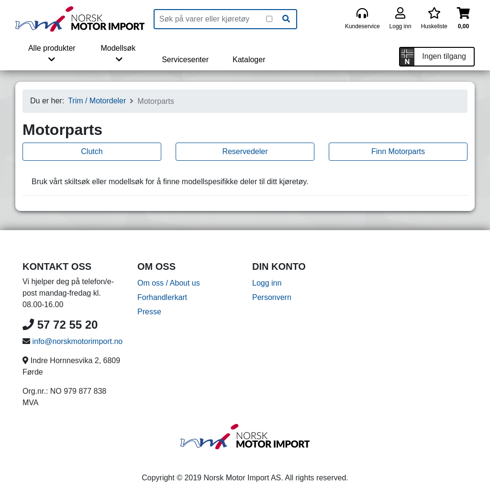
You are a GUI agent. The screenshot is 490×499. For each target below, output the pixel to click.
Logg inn (266, 283)
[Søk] (286, 19)
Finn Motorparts (398, 151)
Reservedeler (244, 151)
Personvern (271, 297)
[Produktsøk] (210, 19)
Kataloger (249, 59)
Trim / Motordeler (97, 101)
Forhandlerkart (162, 297)
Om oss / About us (168, 283)
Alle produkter (52, 53)
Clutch (91, 151)
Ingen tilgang (444, 56)
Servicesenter (185, 59)
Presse (149, 312)
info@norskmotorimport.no (77, 341)
